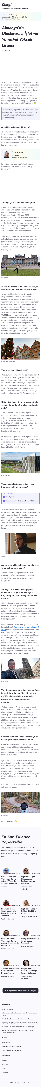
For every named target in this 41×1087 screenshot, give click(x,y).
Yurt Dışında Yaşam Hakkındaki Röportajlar (20, 991)
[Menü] (37, 6)
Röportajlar (14, 15)
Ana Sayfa (5, 15)
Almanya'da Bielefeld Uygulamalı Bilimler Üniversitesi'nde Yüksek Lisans (14, 18)
